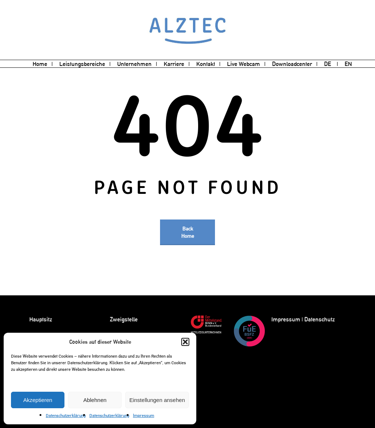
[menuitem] (331, 64)
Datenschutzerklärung (66, 415)
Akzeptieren (37, 400)
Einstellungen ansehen (157, 400)
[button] (185, 342)
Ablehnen (94, 400)
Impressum (143, 415)
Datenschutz (319, 319)
